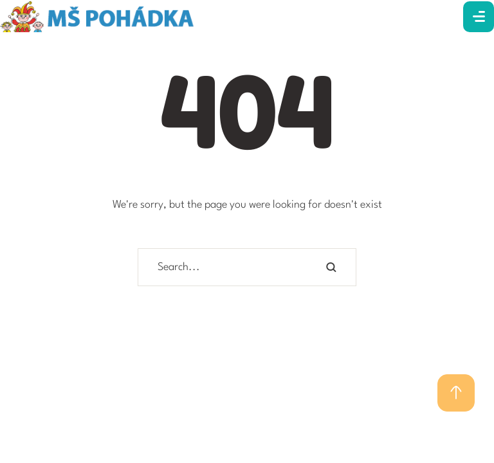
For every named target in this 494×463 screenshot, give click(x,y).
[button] (456, 393)
